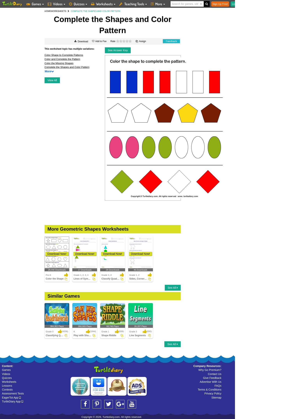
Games (6, 369)
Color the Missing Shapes (59, 63)
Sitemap (216, 397)
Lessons (7, 385)
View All (52, 80)
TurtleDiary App (12, 401)
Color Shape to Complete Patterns (64, 55)
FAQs (218, 385)
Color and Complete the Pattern (62, 59)
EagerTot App (11, 397)
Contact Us (214, 374)
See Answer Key (118, 50)
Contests (7, 389)
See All (173, 287)
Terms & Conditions (209, 389)
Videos (6, 374)
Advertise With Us (210, 381)
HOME (48, 11)
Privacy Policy (212, 393)
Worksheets (9, 381)
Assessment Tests (13, 393)
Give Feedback (212, 377)
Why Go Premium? (209, 369)
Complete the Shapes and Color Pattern (67, 67)
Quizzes (7, 377)
